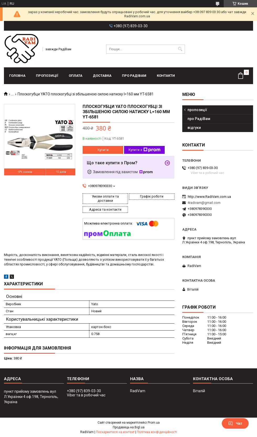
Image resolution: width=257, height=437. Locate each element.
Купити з (144, 150)
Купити (103, 150)
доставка (102, 76)
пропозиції (47, 76)
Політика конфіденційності (157, 432)
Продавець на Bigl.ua (128, 427)
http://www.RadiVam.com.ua (209, 197)
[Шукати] (180, 49)
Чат (235, 423)
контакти (166, 76)
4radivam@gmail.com (204, 203)
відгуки (194, 127)
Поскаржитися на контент (115, 432)
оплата (75, 76)
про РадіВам (134, 76)
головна (17, 76)
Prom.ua (154, 422)
